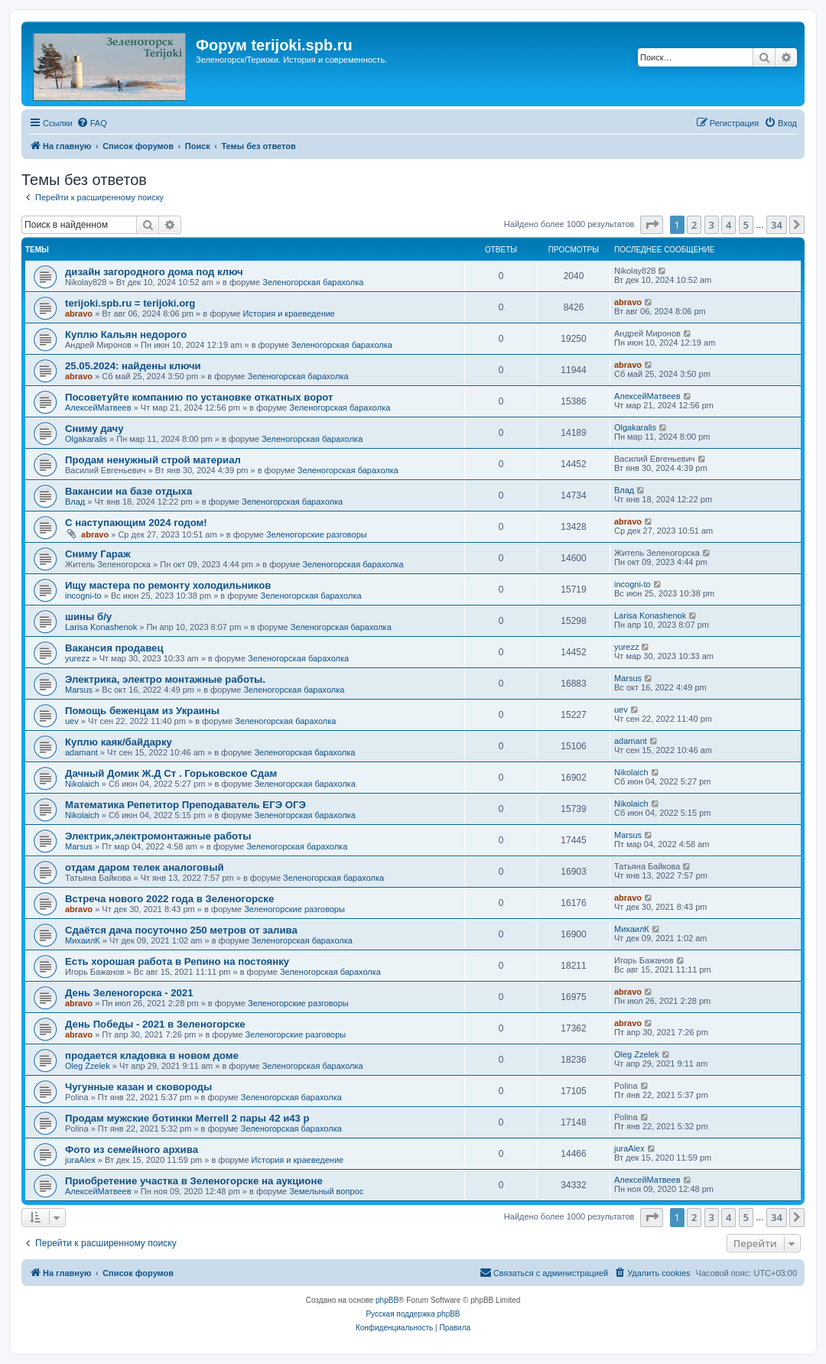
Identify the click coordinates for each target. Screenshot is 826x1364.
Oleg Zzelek (87, 1065)
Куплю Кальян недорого (126, 334)
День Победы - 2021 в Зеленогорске (155, 1024)
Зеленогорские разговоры (316, 534)
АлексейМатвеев (98, 407)
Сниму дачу (94, 428)
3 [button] (711, 225)
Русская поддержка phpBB (413, 1314)
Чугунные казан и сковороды (138, 1087)
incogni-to (83, 595)
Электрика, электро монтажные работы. (165, 679)
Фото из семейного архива (131, 1149)
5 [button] (746, 225)
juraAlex (80, 1159)
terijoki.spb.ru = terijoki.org (130, 303)
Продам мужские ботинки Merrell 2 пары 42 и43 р (187, 1118)
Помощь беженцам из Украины (142, 710)
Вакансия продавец (114, 648)
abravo (79, 313)
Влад (75, 501)
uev (72, 721)
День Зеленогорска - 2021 (129, 993)
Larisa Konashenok (101, 627)
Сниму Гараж (98, 554)
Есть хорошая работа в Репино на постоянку (177, 961)
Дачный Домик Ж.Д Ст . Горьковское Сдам (171, 773)
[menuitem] (91, 123)
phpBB (387, 1300)
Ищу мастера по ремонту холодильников (168, 585)
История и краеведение (288, 313)
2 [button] (694, 225)
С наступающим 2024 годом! (136, 522)
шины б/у (88, 616)
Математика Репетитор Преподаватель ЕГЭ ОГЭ (185, 804)
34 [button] (776, 225)
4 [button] (728, 225)
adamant (81, 752)
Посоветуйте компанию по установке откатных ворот (199, 397)
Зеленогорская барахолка (312, 282)
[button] (651, 225)
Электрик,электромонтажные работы (158, 836)
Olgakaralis (86, 438)
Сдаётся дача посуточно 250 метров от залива (181, 930)
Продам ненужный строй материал (153, 460)
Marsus (79, 689)
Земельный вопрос (326, 1191)
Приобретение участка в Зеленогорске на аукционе (194, 1181)
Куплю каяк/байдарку (118, 742)
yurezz (77, 658)
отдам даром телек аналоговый (144, 867)
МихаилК (82, 940)
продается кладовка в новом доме (152, 1055)
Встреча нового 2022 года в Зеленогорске (169, 898)
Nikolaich (82, 783)
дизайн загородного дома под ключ (154, 272)
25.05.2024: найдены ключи (133, 366)
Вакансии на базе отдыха (128, 491)
